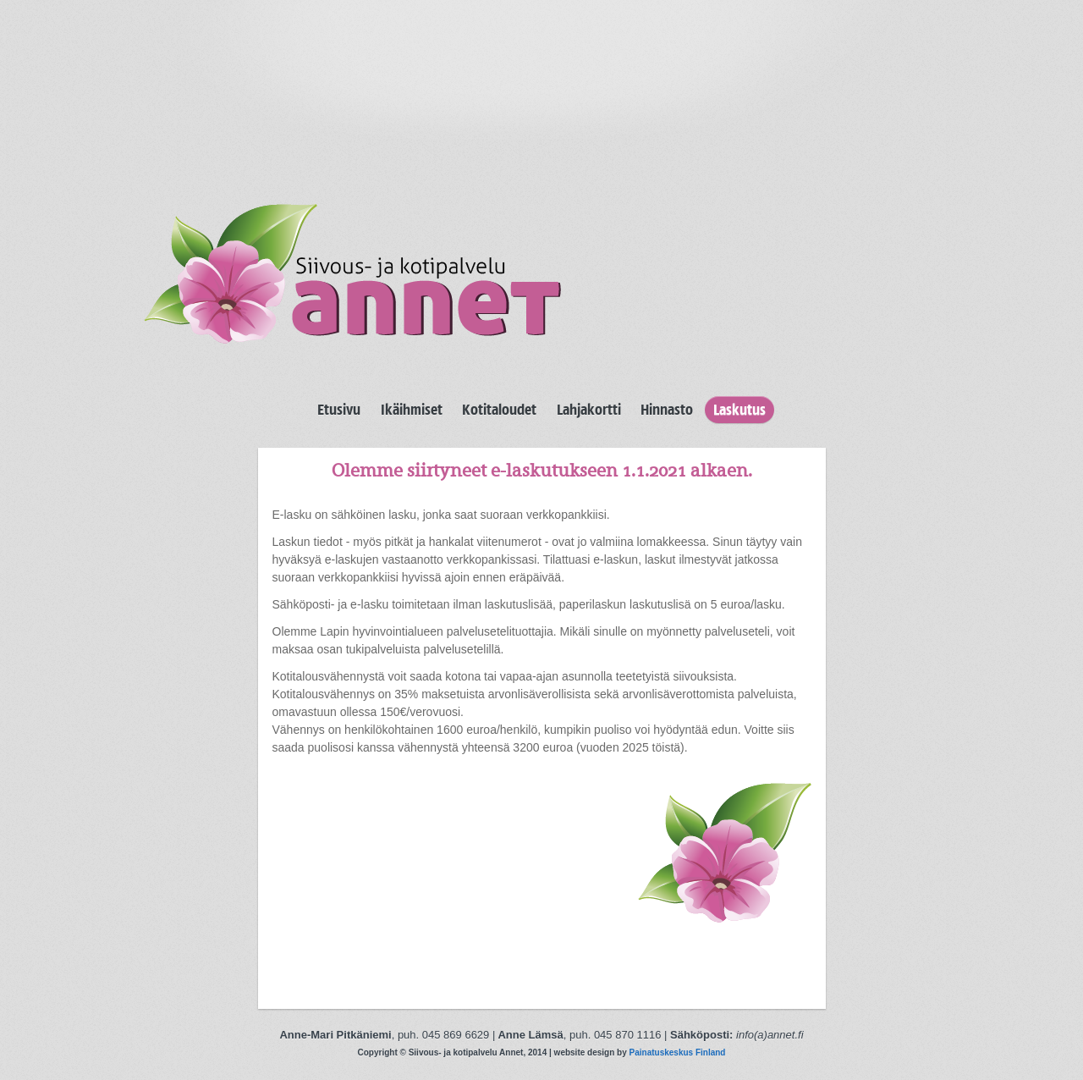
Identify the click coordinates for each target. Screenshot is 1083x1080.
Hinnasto (666, 409)
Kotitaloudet (499, 409)
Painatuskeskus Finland (677, 1052)
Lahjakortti (589, 409)
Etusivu (338, 409)
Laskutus (739, 409)
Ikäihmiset (412, 409)
